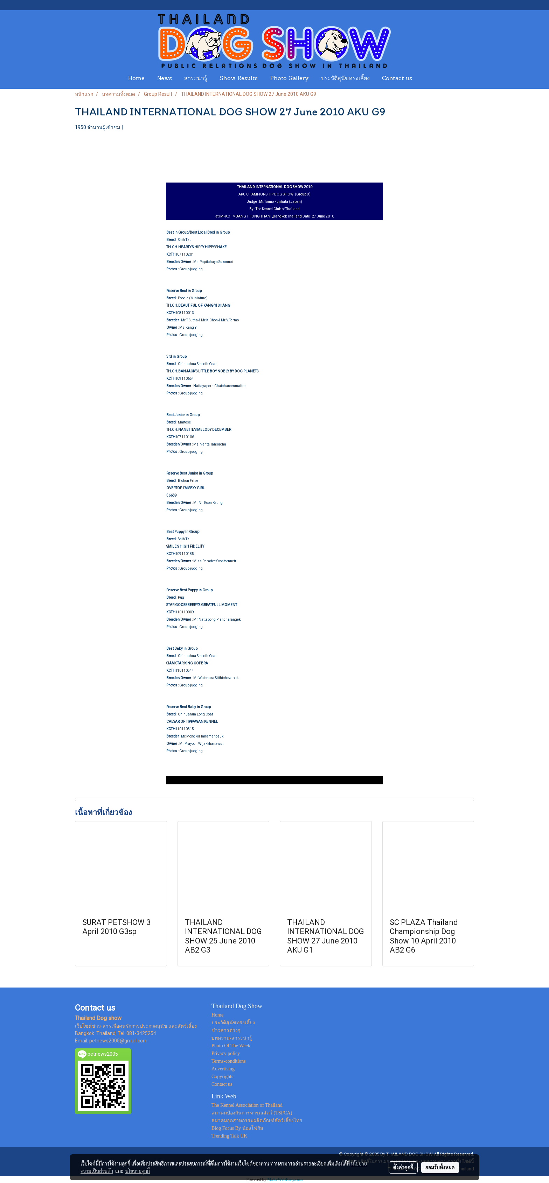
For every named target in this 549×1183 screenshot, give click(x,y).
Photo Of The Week (230, 1045)
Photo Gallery (289, 78)
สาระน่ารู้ (195, 78)
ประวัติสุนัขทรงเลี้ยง (345, 78)
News (164, 78)
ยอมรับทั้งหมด (440, 1167)
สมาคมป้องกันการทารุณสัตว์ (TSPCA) (251, 1113)
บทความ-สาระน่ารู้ (231, 1038)
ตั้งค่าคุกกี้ (403, 1167)
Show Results (239, 78)
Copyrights (222, 1076)
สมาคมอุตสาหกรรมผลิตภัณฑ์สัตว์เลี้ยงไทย (256, 1120)
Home (136, 78)
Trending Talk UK (229, 1136)
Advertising (223, 1068)
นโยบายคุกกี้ (137, 1171)
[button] (425, 78)
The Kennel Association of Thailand (247, 1105)
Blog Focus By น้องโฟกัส (237, 1128)
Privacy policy (225, 1053)
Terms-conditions (228, 1061)
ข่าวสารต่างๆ (226, 1030)
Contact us (397, 78)
